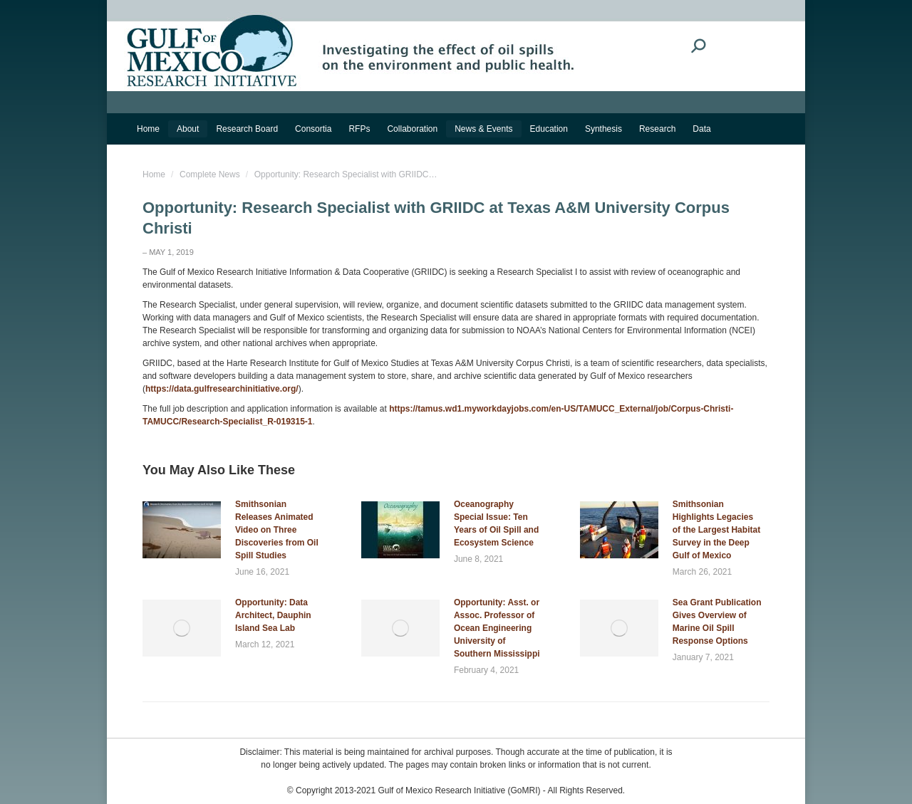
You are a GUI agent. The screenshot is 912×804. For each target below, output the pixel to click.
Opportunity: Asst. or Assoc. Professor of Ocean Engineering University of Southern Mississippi (497, 628)
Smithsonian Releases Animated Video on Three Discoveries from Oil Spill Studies (276, 529)
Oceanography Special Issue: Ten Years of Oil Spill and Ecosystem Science (496, 523)
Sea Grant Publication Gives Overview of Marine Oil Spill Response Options (717, 621)
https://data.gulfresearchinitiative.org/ (222, 389)
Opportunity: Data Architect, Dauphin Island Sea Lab (273, 615)
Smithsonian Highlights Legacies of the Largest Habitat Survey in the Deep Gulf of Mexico (716, 529)
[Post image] (181, 529)
